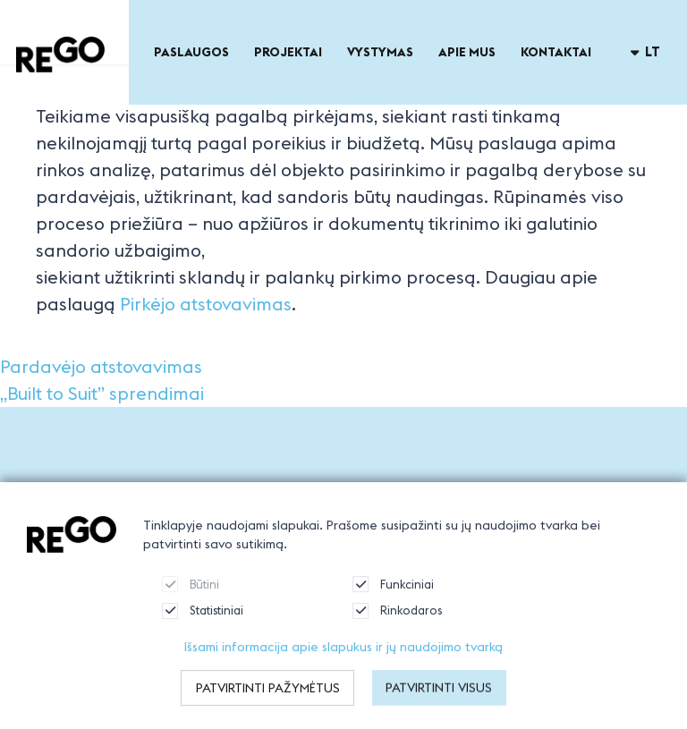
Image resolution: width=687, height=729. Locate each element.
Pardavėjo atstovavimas (101, 366)
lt (646, 51)
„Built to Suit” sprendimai (102, 393)
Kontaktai (556, 52)
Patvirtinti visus (439, 702)
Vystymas (380, 52)
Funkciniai (393, 598)
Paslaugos (191, 52)
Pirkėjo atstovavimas (206, 303)
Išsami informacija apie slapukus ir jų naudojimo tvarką (343, 661)
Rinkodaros (397, 625)
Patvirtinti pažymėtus (268, 702)
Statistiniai (202, 625)
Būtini (190, 598)
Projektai (288, 52)
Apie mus (467, 52)
